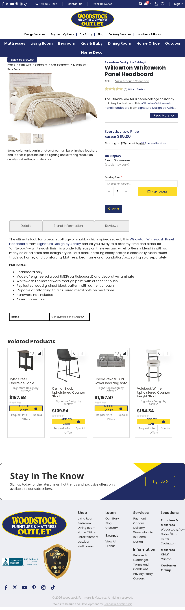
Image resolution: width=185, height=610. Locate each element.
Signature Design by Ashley (157, 108)
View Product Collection (132, 82)
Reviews (111, 228)
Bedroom (41, 65)
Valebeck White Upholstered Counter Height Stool (153, 395)
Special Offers (32, 420)
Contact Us (75, 4)
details (26, 228)
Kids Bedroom (60, 65)
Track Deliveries (102, 4)
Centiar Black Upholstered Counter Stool (68, 395)
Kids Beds (79, 65)
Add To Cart (28, 411)
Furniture (25, 65)
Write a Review (138, 90)
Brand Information (68, 228)
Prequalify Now (155, 144)
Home (11, 65)
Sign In (178, 4)
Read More (164, 116)
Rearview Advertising (118, 607)
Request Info (19, 417)
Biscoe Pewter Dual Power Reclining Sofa (111, 384)
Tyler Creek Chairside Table (21, 384)
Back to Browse (22, 60)
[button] (32, 356)
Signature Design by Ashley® (125, 63)
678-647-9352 (47, 4)
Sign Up (161, 484)
